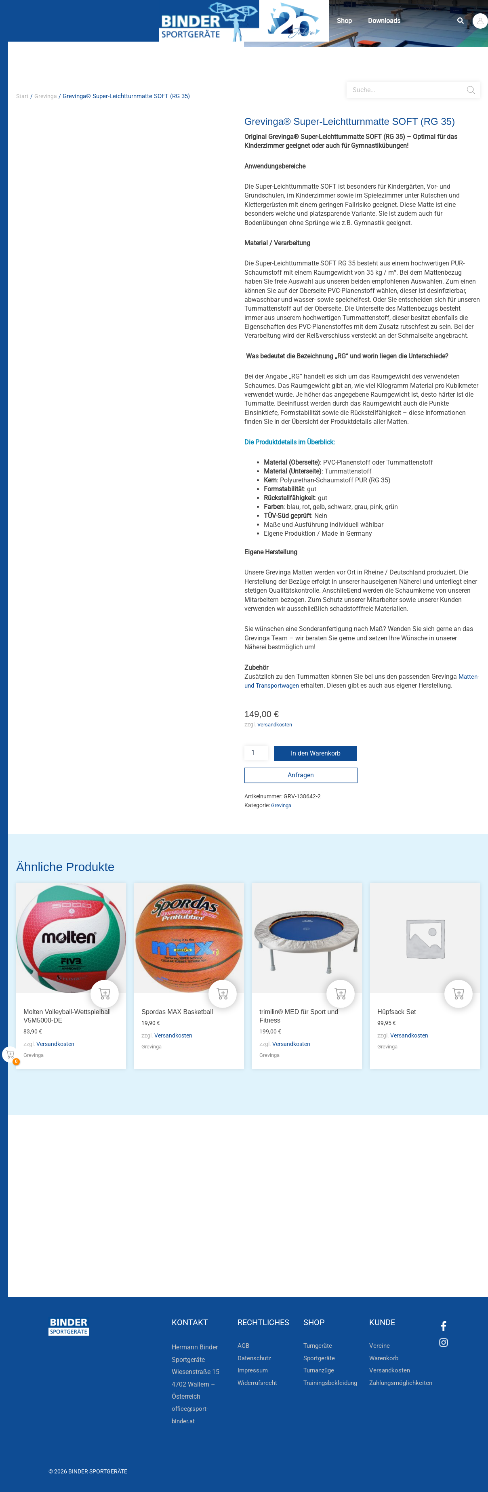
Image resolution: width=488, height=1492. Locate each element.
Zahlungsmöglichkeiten (402, 1383)
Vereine (379, 1345)
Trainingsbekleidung (332, 1383)
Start (22, 96)
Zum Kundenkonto (330, 1268)
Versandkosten (276, 733)
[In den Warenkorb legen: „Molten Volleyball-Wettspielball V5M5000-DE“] (104, 992)
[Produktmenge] (256, 762)
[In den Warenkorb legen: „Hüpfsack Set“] (458, 992)
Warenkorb (384, 1358)
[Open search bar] (351, 79)
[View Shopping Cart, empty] (10, 1054)
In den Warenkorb (316, 762)
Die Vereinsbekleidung (344, 1239)
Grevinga (46, 96)
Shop (352, 21)
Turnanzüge (320, 1370)
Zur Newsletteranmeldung (140, 1268)
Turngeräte (318, 1345)
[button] (461, 21)
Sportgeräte (320, 1358)
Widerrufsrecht (258, 1383)
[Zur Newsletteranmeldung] (85, 1268)
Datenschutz (255, 1358)
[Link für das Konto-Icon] (480, 21)
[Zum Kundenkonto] (288, 1268)
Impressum (253, 1370)
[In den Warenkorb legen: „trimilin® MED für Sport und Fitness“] (340, 992)
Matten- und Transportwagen (312, 685)
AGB (244, 1345)
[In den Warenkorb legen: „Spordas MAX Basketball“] (222, 992)
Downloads (408, 21)
